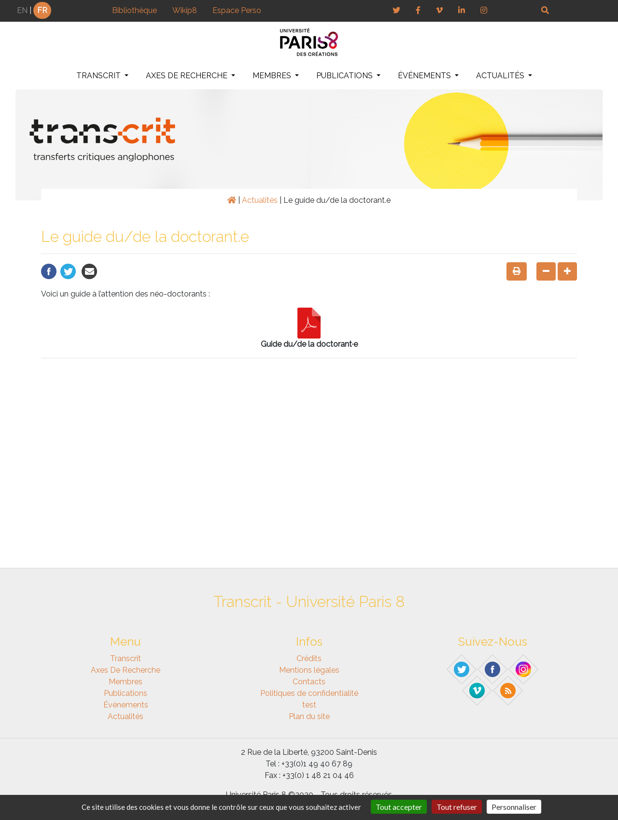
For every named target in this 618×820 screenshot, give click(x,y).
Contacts (309, 681)
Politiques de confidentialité (309, 693)
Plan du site (309, 716)
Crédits (309, 658)
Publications (345, 75)
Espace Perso (236, 10)
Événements (425, 75)
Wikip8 (184, 10)
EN (22, 10)
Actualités (501, 75)
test (309, 704)
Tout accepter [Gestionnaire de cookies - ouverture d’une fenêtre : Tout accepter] (399, 806)
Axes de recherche (187, 75)
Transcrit (99, 75)
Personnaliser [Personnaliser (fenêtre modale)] (514, 806)
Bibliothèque (134, 10)
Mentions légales (309, 670)
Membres (273, 75)
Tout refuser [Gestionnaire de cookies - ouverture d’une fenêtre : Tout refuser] (456, 806)
